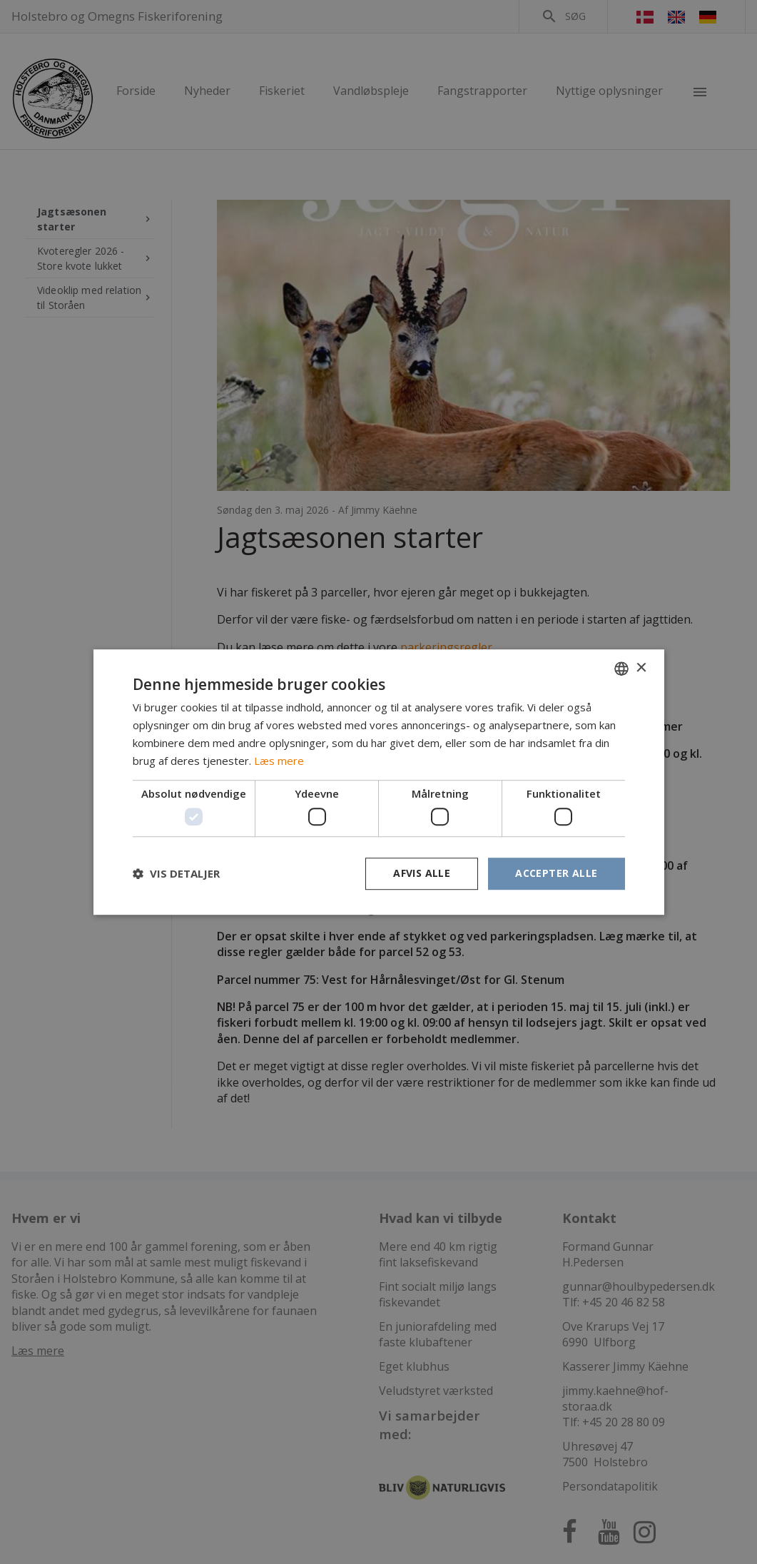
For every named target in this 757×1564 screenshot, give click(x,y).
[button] (176, 873)
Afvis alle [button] (421, 873)
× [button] (641, 668)
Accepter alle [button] (556, 873)
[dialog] (378, 782)
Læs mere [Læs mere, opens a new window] (279, 760)
